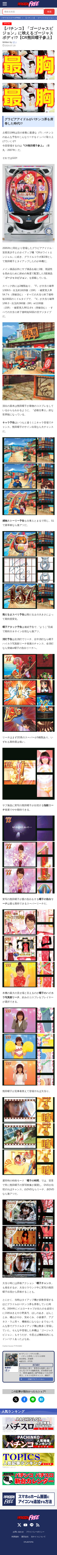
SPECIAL (7, 24)
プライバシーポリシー (35, 1532)
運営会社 (25, 1537)
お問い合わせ (18, 1532)
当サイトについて (38, 1537)
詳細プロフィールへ (36, 1379)
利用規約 (15, 1537)
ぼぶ (15, 42)
